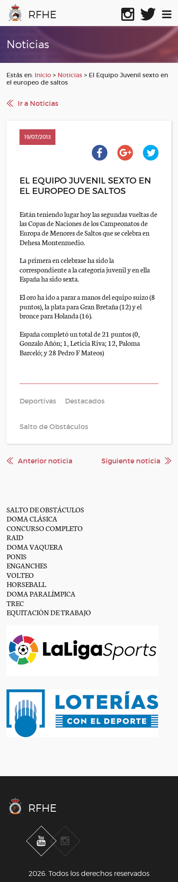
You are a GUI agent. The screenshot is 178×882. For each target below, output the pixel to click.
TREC (15, 603)
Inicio (43, 75)
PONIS (16, 556)
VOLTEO (20, 575)
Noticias (70, 75)
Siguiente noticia (130, 460)
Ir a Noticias (38, 103)
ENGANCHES (26, 565)
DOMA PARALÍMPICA (40, 593)
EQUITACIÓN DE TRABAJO (48, 612)
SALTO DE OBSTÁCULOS (45, 509)
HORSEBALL (26, 584)
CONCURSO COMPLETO (44, 528)
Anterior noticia (45, 460)
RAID (14, 537)
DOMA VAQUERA (34, 546)
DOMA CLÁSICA (31, 518)
